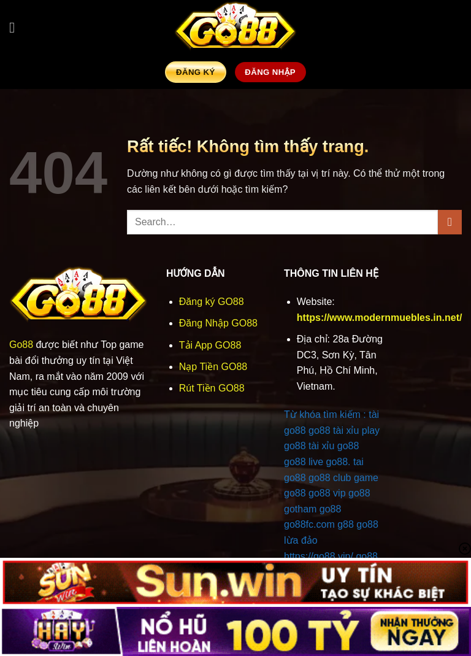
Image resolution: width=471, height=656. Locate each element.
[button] (16, 27)
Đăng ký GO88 (211, 301)
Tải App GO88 (210, 345)
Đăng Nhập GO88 (218, 323)
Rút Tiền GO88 (212, 388)
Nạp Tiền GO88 (213, 366)
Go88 (21, 344)
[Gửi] (450, 222)
